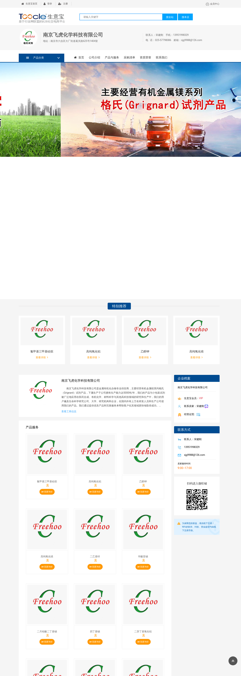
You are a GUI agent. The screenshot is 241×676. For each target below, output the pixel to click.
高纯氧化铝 (93, 351)
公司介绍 (94, 57)
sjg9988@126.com (194, 455)
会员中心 (212, 3)
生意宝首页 (29, 3)
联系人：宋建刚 (192, 439)
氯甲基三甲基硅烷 (41, 351)
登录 (48, 3)
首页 (79, 57)
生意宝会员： (193, 398)
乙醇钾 (145, 351)
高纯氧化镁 (196, 351)
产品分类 (35, 57)
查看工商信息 (68, 411)
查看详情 (42, 357)
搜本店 (185, 17)
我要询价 (47, 492)
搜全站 (170, 17)
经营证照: (191, 414)
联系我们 (161, 57)
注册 (63, 3)
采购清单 (129, 57)
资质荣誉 (145, 57)
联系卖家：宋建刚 (195, 406)
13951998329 (191, 447)
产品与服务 (112, 57)
